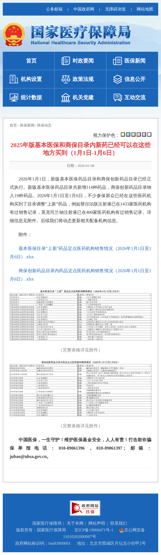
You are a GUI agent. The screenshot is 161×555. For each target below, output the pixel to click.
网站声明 (96, 523)
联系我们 (118, 523)
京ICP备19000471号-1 (93, 530)
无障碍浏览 (115, 9)
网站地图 (145, 9)
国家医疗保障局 (47, 523)
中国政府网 (83, 9)
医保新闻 (27, 125)
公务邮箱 (54, 9)
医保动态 (44, 125)
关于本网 (75, 523)
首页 (13, 125)
